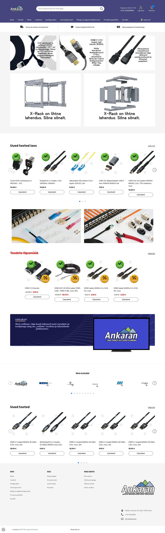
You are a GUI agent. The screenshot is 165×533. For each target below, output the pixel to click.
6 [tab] (85, 394)
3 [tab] (85, 201)
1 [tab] (79, 201)
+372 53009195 (127, 10)
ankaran (16, 531)
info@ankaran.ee (130, 520)
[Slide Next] (154, 170)
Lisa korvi (21, 192)
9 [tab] (93, 394)
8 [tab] (90, 394)
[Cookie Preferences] (3, 529)
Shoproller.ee (74, 531)
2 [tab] (82, 201)
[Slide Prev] (10, 170)
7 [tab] (88, 394)
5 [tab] (82, 394)
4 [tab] (79, 394)
